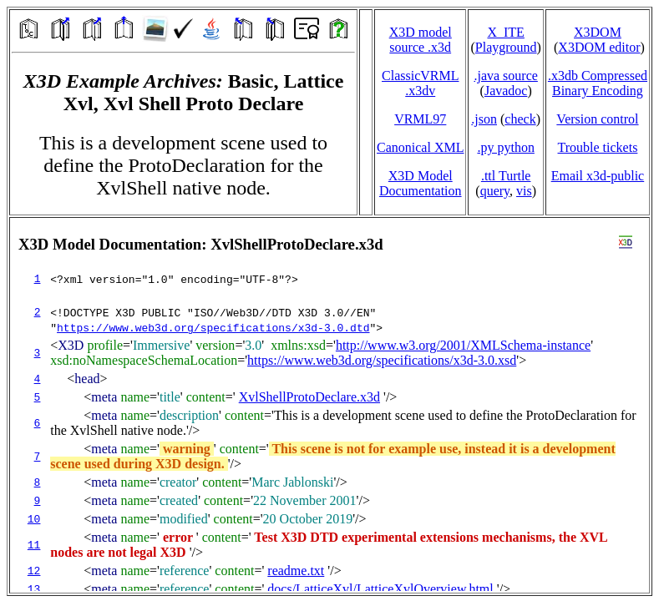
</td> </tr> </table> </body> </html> (329, 405)
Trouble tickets (598, 147)
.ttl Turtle (506, 176)
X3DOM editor (599, 47)
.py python (505, 147)
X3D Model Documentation (420, 183)
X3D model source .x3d (420, 39)
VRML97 (420, 119)
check (519, 119)
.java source (505, 75)
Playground (506, 47)
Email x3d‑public (598, 176)
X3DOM (597, 32)
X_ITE (505, 32)
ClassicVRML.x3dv (420, 83)
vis (524, 191)
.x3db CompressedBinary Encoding (597, 83)
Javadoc (506, 90)
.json (484, 119)
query (494, 191)
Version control (597, 119)
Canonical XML (420, 147)
